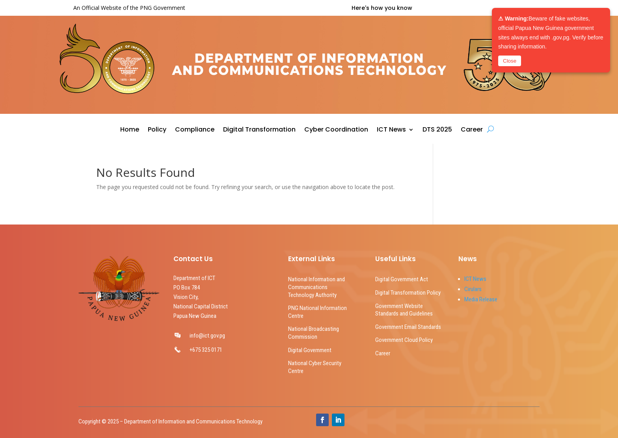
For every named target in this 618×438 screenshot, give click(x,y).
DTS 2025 (437, 130)
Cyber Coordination (336, 130)
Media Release (480, 299)
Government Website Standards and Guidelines (404, 310)
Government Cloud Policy (404, 339)
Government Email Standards (408, 326)
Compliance (194, 130)
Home (129, 130)
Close (509, 61)
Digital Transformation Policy (408, 292)
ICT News (391, 130)
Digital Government (309, 350)
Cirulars (473, 289)
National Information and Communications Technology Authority (316, 287)
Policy (157, 130)
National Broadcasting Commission (313, 332)
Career (472, 130)
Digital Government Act (401, 279)
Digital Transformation (259, 130)
